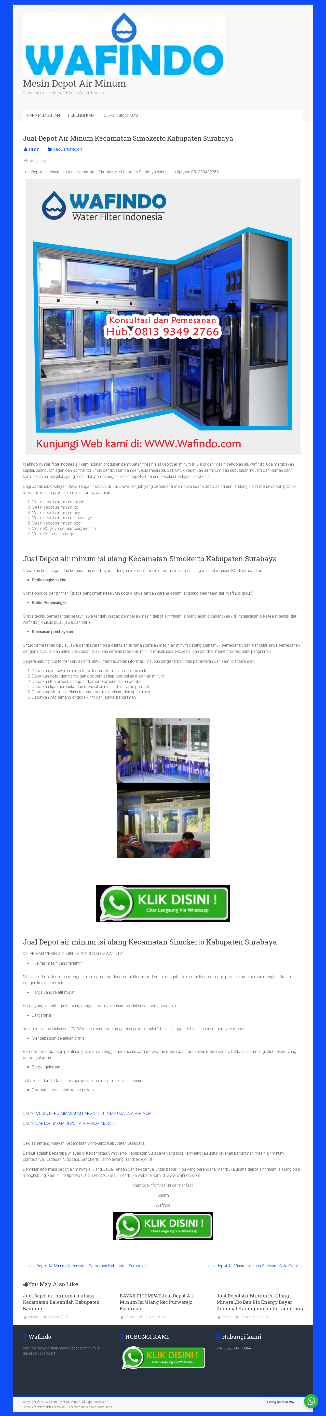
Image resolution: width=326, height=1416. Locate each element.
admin (33, 149)
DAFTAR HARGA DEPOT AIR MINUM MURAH (75, 1123)
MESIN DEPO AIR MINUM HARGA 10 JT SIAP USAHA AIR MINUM (94, 1113)
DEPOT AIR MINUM (121, 115)
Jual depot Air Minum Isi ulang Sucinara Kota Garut (255, 1266)
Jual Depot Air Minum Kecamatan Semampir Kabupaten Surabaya (84, 1266)
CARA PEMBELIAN (43, 115)
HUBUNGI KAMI (82, 115)
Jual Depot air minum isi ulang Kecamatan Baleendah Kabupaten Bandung (61, 1302)
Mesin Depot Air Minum (74, 83)
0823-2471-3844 (237, 1348)
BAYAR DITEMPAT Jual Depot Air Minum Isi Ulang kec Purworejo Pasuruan (157, 1302)
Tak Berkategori (67, 149)
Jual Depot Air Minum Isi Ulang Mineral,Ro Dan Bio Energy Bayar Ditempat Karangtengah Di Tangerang (259, 1302)
